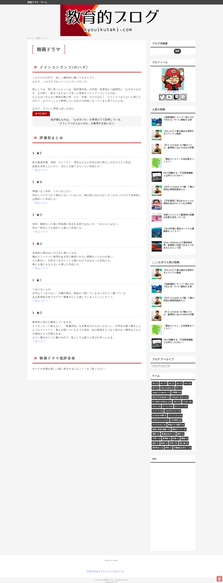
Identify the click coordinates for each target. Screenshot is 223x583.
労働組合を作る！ (181, 448)
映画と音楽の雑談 (159, 429)
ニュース (155, 411)
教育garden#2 (167, 434)
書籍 (183, 438)
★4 (185, 383)
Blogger (115, 560)
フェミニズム (174, 415)
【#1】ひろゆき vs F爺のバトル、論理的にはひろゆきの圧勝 (178, 146)
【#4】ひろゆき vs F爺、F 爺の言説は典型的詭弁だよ (178, 188)
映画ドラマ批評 (174, 425)
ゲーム (44, 2)
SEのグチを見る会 (159, 397)
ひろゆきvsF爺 (158, 415)
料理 (167, 448)
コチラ (83, 368)
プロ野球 (174, 420)
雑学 (179, 434)
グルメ (155, 406)
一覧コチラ (38, 341)
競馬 (154, 434)
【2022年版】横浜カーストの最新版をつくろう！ (178, 229)
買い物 (182, 443)
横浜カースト (177, 429)
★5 (153, 388)
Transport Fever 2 (178, 397)
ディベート (179, 406)
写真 (174, 438)
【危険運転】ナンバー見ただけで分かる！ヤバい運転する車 (178, 118)
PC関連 (174, 392)
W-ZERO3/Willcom (159, 402)
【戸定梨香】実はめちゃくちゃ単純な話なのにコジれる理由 (178, 202)
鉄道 (163, 443)
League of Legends (159, 392)
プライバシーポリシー (111, 571)
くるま (185, 402)
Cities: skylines (166, 388)
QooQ (116, 582)
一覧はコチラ (40, 170)
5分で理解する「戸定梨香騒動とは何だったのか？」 (178, 174)
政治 (154, 443)
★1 (162, 383)
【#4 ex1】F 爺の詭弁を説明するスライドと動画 (178, 132)
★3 (178, 383)
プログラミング (158, 420)
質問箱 (165, 438)
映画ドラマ (33, 2)
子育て (155, 438)
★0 (154, 383)
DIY (177, 388)
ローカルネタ (157, 425)
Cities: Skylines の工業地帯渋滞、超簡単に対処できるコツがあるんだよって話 (178, 245)
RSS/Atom (93, 571)
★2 (170, 383)
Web (175, 402)
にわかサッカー (171, 411)
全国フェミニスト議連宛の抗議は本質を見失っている (178, 216)
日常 (171, 443)
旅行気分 (155, 448)
